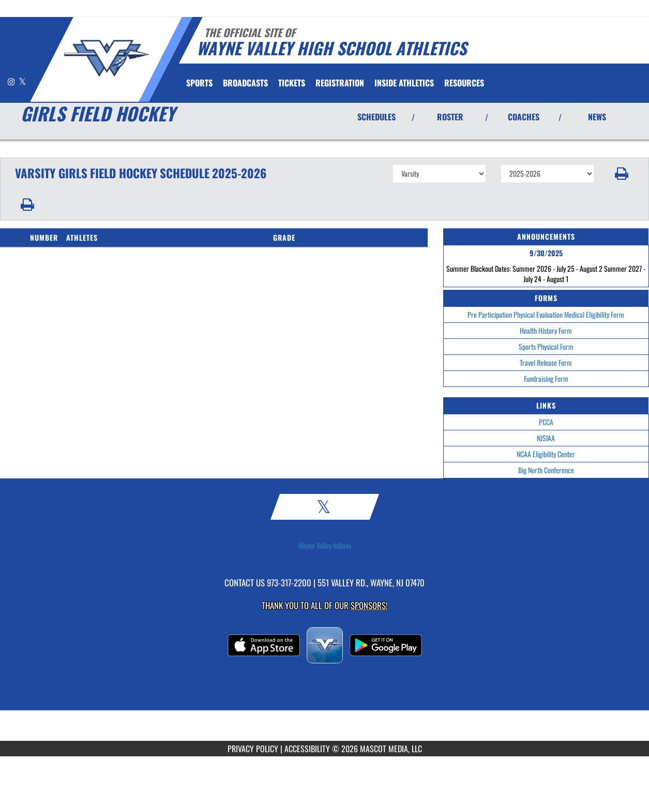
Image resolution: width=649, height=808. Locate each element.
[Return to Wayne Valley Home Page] (106, 58)
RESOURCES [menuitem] (464, 82)
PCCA (546, 421)
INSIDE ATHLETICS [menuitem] (404, 82)
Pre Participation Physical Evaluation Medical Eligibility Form (545, 314)
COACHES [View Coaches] (523, 117)
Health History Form (546, 330)
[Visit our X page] (22, 81)
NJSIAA (546, 437)
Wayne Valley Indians (324, 545)
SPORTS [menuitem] (199, 82)
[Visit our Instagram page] (12, 81)
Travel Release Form (546, 362)
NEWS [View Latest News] (597, 117)
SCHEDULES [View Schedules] (376, 117)
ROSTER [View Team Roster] (450, 117)
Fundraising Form (546, 378)
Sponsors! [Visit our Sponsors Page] (369, 605)
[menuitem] (245, 83)
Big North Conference (546, 469)
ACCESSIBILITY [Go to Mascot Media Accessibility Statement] (307, 748)
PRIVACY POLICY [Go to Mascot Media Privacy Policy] (253, 748)
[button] (621, 173)
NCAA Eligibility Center (546, 453)
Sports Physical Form (546, 346)
